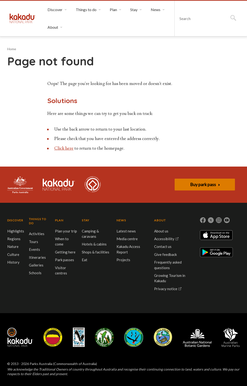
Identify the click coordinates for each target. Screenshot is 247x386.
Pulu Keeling (162, 337)
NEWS (121, 220)
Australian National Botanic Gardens (197, 337)
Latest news (126, 231)
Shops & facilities (95, 252)
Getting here (65, 252)
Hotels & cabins (94, 244)
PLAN (59, 220)
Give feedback (165, 254)
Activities (36, 234)
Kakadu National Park (22, 18)
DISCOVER (15, 220)
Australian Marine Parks (231, 337)
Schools (35, 273)
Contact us (163, 246)
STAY (85, 220)
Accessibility (164, 239)
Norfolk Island (104, 337)
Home (11, 49)
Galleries (36, 265)
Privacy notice (165, 289)
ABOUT (160, 220)
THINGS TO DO (37, 221)
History (13, 262)
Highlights (15, 231)
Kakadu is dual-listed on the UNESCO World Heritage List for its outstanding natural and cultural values (92, 184)
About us (161, 231)
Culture (13, 254)
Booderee (79, 337)
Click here (64, 148)
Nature (13, 246)
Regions (14, 239)
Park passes (64, 260)
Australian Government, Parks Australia (20, 184)
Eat (84, 260)
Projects (123, 260)
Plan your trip (66, 231)
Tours (33, 241)
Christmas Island (133, 337)
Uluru (52, 337)
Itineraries (37, 257)
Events (34, 249)
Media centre (127, 239)
